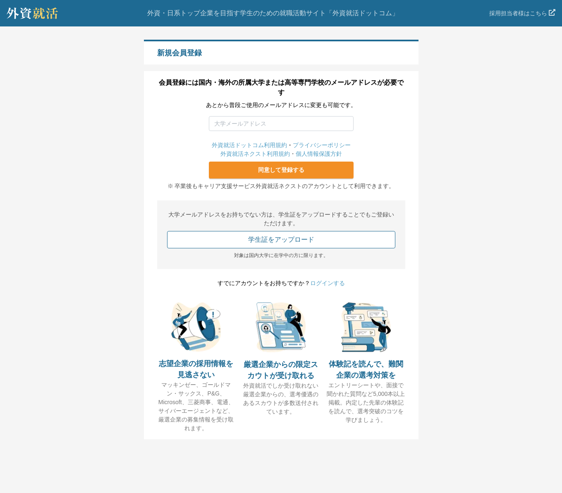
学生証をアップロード (281, 239)
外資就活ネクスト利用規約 (255, 153)
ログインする (327, 283)
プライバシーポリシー (322, 145)
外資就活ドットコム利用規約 (249, 145)
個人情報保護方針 (319, 153)
